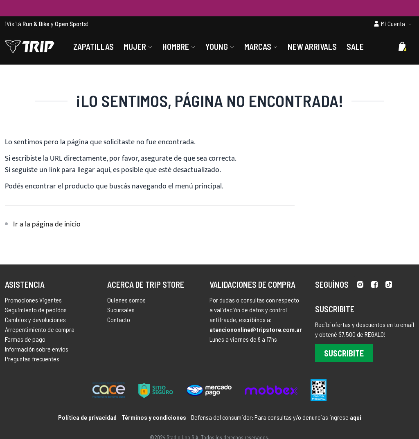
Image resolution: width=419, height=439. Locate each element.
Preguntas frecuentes (32, 359)
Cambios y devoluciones (35, 319)
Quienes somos (126, 300)
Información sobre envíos (36, 349)
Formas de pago (25, 339)
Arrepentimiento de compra (39, 329)
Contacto (118, 319)
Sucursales (121, 310)
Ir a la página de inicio (47, 224)
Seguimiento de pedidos (36, 310)
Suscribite (344, 353)
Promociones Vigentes (33, 300)
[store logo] (29, 46)
